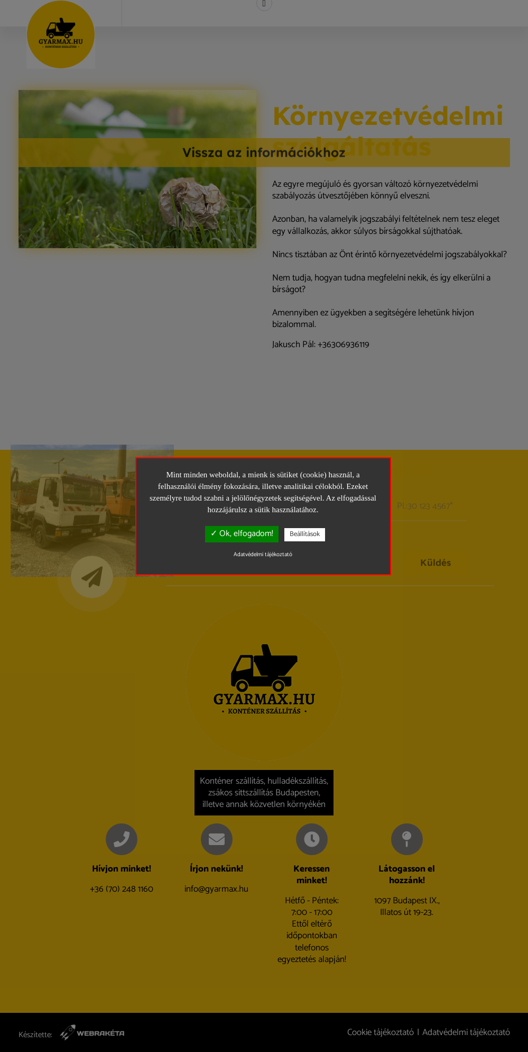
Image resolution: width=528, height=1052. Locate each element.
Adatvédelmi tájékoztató (263, 554)
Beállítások (305, 534)
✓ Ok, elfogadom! (241, 534)
